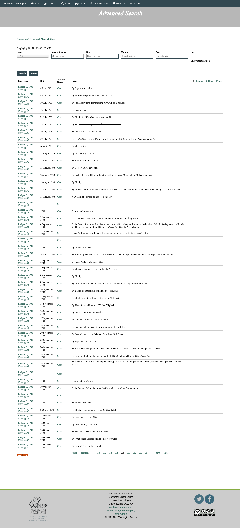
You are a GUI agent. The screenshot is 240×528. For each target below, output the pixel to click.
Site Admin (121, 514)
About (36, 3)
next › (158, 452)
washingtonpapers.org (121, 507)
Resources (120, 3)
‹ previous (84, 452)
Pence (219, 81)
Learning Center (101, 3)
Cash (59, 88)
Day (88, 52)
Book (19, 52)
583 (140, 452)
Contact (136, 3)
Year (158, 52)
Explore (81, 3)
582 (134, 452)
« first (74, 452)
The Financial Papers (16, 3)
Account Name (59, 52)
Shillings (209, 81)
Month (124, 52)
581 (128, 452)
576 (98, 452)
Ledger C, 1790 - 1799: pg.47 (26, 88)
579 (116, 452)
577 (104, 452)
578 (110, 452)
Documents (51, 3)
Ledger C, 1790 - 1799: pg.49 (26, 373)
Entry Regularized (200, 60)
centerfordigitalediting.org (121, 510)
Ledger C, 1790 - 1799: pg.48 (26, 204)
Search (67, 3)
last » (166, 452)
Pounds (199, 81)
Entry (194, 52)
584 (146, 452)
